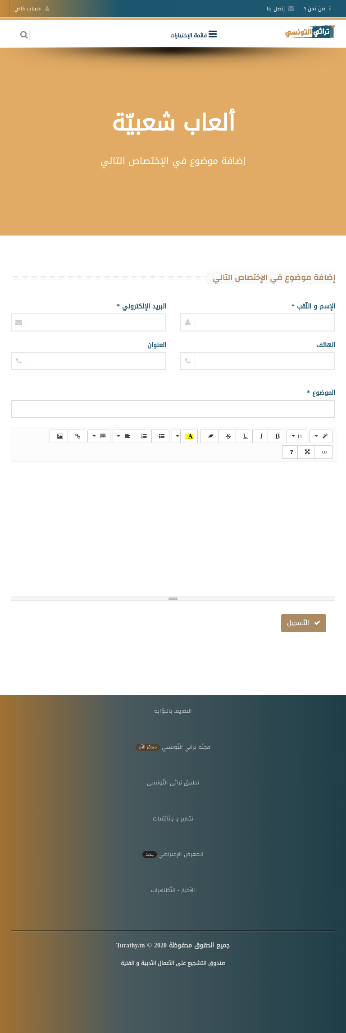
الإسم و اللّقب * (313, 306)
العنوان (156, 345)
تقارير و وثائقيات (173, 818)
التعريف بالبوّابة (173, 710)
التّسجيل (303, 623)
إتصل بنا (280, 8)
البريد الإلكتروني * (141, 306)
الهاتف (325, 345)
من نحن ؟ (317, 8)
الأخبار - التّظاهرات (173, 890)
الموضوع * (321, 393)
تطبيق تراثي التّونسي (173, 782)
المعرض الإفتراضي (173, 854)
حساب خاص (31, 8)
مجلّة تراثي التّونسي (173, 746)
